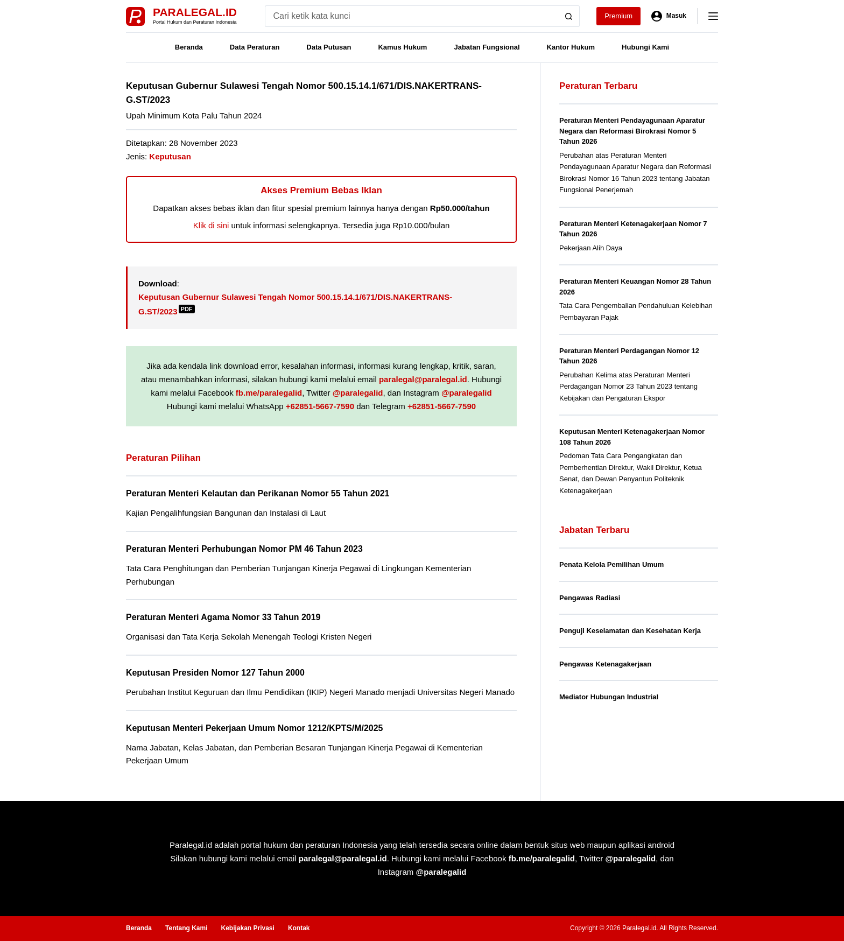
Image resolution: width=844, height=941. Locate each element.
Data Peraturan (254, 47)
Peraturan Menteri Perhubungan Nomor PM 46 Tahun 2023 (244, 548)
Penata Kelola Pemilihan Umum (611, 564)
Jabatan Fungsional (486, 47)
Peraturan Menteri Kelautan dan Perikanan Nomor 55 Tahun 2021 (258, 493)
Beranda (189, 47)
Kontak (299, 928)
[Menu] (713, 16)
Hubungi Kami (645, 47)
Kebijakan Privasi (247, 928)
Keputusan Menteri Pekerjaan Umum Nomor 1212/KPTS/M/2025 (254, 728)
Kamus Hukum (402, 47)
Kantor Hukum (571, 47)
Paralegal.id (195, 12)
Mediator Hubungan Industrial (608, 697)
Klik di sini (211, 225)
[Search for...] (411, 16)
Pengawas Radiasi (589, 598)
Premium (618, 16)
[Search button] (569, 16)
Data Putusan (328, 47)
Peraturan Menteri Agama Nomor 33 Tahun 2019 (223, 617)
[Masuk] (668, 16)
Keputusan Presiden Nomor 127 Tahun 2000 (215, 672)
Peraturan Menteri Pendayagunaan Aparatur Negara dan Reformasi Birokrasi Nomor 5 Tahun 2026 (632, 130)
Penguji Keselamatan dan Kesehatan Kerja (630, 631)
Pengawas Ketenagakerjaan (605, 664)
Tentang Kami (186, 928)
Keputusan (170, 156)
